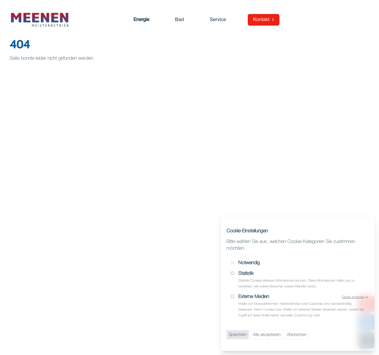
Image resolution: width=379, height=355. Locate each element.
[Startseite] (40, 20)
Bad (179, 20)
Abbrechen (296, 335)
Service (218, 20)
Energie (141, 20)
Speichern (238, 335)
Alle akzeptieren (267, 335)
